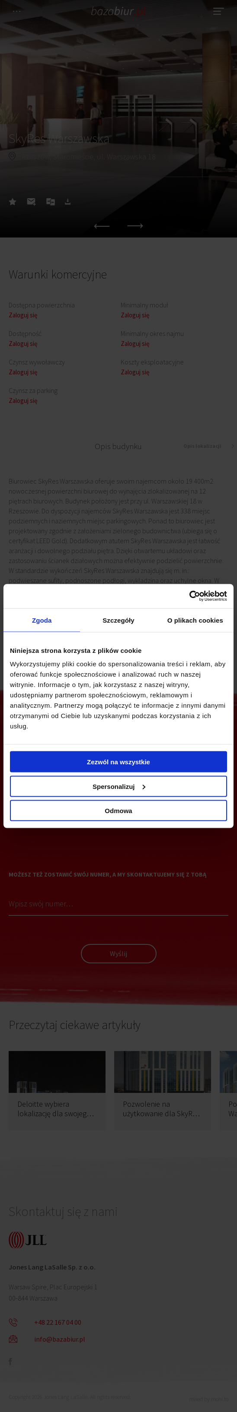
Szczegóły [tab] (118, 620)
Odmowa (118, 810)
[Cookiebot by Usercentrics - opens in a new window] (189, 596)
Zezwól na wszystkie (118, 762)
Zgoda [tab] (42, 620)
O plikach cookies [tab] (195, 620)
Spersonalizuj (119, 786)
